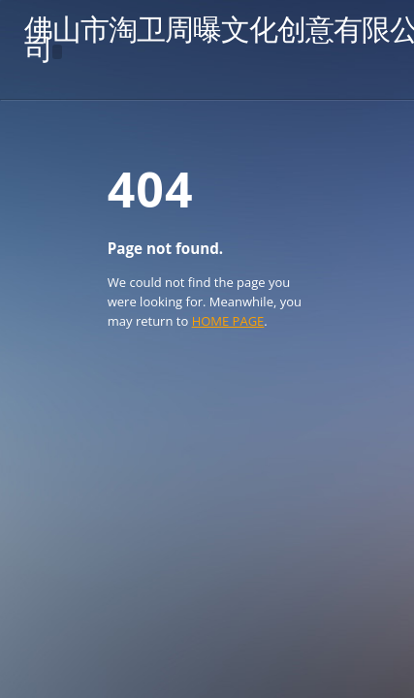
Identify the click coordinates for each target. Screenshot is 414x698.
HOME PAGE (228, 321)
